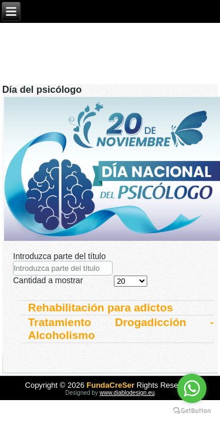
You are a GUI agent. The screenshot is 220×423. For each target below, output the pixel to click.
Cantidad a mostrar (48, 280)
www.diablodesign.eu (127, 393)
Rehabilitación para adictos (100, 307)
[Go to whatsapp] (192, 388)
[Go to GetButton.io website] (192, 411)
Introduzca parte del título (60, 256)
